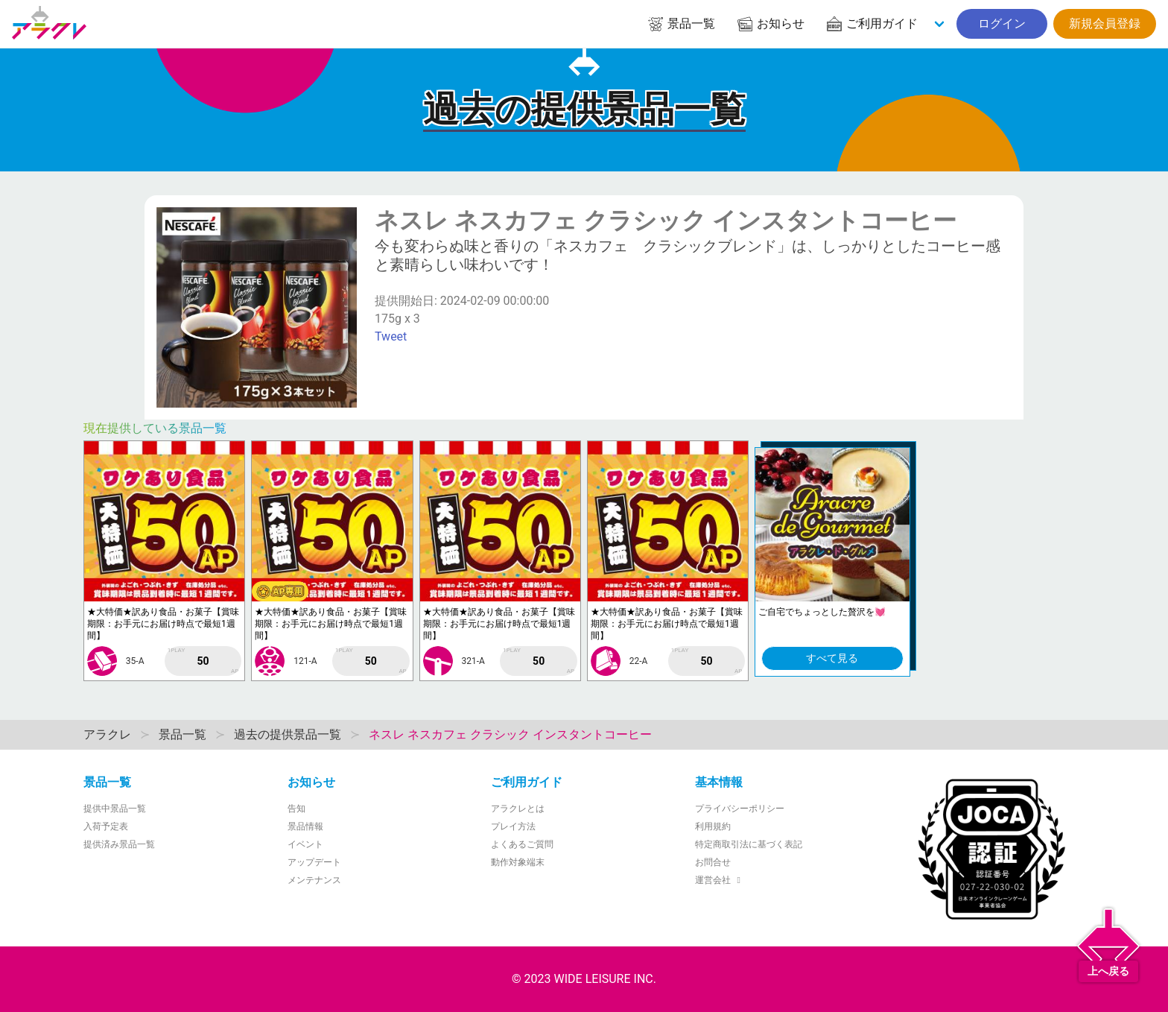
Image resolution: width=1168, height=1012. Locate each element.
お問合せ (713, 862)
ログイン (1002, 23)
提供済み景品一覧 (119, 844)
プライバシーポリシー (739, 808)
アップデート (314, 862)
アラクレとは (518, 808)
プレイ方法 (513, 826)
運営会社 (720, 880)
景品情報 (305, 826)
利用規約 (713, 826)
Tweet (391, 336)
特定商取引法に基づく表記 (748, 844)
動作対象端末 (518, 862)
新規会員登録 (1104, 23)
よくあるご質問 (522, 844)
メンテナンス (314, 880)
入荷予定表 (105, 826)
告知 (296, 808)
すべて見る (832, 658)
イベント (305, 844)
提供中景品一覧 (114, 808)
